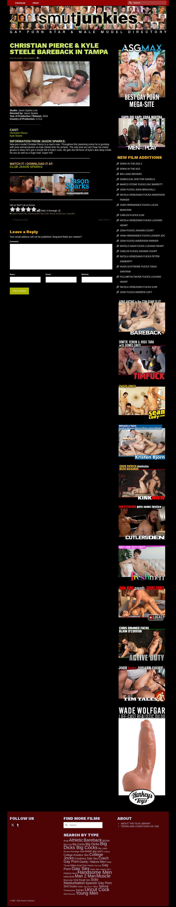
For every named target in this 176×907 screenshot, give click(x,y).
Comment (14, 241)
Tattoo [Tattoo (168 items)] (95, 886)
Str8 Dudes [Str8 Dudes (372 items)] (70, 886)
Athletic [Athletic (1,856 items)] (76, 840)
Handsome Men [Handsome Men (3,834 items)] (94, 872)
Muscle (52, 214)
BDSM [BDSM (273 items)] (106, 840)
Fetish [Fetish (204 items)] (91, 865)
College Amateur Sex (19, 214)
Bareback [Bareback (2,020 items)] (93, 840)
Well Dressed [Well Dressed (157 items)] (69, 894)
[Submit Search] (130, 3)
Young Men (70, 214)
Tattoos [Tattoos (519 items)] (104, 886)
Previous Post (21, 219)
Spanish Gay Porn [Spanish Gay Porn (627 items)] (99, 883)
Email (49, 274)
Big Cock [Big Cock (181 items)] (68, 844)
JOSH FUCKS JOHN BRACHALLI (137, 189)
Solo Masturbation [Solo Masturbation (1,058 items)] (81, 881)
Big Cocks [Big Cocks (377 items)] (79, 844)
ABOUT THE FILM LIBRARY (136, 823)
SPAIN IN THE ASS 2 (131, 163)
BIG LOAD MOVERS (131, 174)
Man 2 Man (45, 214)
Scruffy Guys (61, 214)
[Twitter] (12, 824)
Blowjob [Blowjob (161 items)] (67, 851)
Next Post (103, 219)
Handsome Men (34, 214)
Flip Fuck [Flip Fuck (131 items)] (97, 866)
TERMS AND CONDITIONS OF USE (140, 826)
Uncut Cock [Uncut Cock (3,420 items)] (97, 889)
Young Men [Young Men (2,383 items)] (87, 893)
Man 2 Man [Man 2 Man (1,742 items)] (85, 876)
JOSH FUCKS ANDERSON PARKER (139, 240)
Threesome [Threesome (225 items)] (69, 890)
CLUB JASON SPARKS (26, 167)
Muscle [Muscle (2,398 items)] (103, 875)
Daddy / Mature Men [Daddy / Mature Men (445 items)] (92, 861)
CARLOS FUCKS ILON (132, 215)
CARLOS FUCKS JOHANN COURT (138, 251)
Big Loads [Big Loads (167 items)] (102, 848)
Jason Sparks (28, 58)
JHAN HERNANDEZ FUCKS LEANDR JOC (142, 235)
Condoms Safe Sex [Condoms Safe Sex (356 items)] (86, 858)
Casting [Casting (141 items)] (106, 852)
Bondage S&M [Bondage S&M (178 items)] (77, 851)
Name (13, 274)
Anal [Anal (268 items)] (66, 840)
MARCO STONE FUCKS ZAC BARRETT (141, 184)
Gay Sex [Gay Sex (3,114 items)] (81, 868)
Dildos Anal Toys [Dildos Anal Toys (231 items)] (78, 865)
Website (85, 274)
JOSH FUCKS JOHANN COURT (137, 230)
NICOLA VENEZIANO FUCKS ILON (138, 287)
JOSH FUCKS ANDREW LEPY (136, 292)
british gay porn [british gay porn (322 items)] (94, 851)
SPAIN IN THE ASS (130, 169)
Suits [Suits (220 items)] (80, 886)
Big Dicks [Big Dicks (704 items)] (92, 844)
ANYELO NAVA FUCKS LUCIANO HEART (142, 246)
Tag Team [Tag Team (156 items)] (88, 886)
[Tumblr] (17, 824)
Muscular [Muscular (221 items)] (68, 880)
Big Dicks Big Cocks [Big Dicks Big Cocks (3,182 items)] (85, 845)
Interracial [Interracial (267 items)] (69, 876)
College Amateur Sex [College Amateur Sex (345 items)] (76, 854)
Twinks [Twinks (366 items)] (80, 890)
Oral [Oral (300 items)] (75, 879)
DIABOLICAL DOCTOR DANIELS (137, 179)
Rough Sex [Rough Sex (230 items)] (84, 880)
